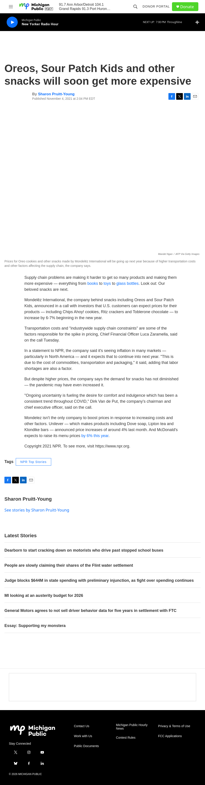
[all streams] (198, 22)
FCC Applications (170, 736)
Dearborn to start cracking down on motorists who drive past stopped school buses (83, 550)
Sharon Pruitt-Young (56, 94)
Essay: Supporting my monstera (35, 625)
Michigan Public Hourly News (131, 726)
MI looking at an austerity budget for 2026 (43, 595)
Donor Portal (156, 6)
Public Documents (86, 746)
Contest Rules (125, 737)
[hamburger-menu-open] (11, 6)
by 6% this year (94, 436)
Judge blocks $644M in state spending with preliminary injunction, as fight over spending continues (99, 580)
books (92, 283)
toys (107, 283)
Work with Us (83, 736)
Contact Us (81, 726)
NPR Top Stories (33, 462)
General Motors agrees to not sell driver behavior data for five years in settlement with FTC (90, 610)
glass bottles (127, 283)
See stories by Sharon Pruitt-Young (36, 510)
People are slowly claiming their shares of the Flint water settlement (68, 565)
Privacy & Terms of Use (174, 726)
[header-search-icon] (135, 7)
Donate (187, 6)
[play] (12, 22)
